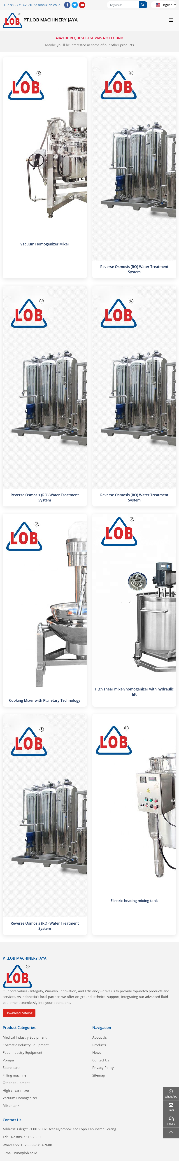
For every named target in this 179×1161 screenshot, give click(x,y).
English (164, 5)
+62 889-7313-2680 (18, 5)
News (96, 1052)
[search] (143, 4)
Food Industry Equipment (22, 1052)
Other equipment (16, 1082)
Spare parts (11, 1067)
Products (99, 1045)
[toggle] (171, 20)
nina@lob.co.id (49, 5)
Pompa (8, 1060)
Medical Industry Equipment (24, 1037)
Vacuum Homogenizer (20, 1098)
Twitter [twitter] (75, 5)
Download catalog (19, 1013)
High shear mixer (16, 1090)
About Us (99, 1037)
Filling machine (14, 1075)
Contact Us (100, 1060)
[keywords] (123, 4)
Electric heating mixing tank (134, 900)
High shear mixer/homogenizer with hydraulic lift (134, 692)
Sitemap (98, 1075)
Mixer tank (11, 1105)
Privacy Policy (103, 1067)
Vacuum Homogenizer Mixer (44, 244)
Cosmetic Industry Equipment (26, 1045)
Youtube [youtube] (82, 5)
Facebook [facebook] (67, 5)
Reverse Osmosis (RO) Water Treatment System (134, 269)
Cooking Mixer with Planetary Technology (44, 700)
